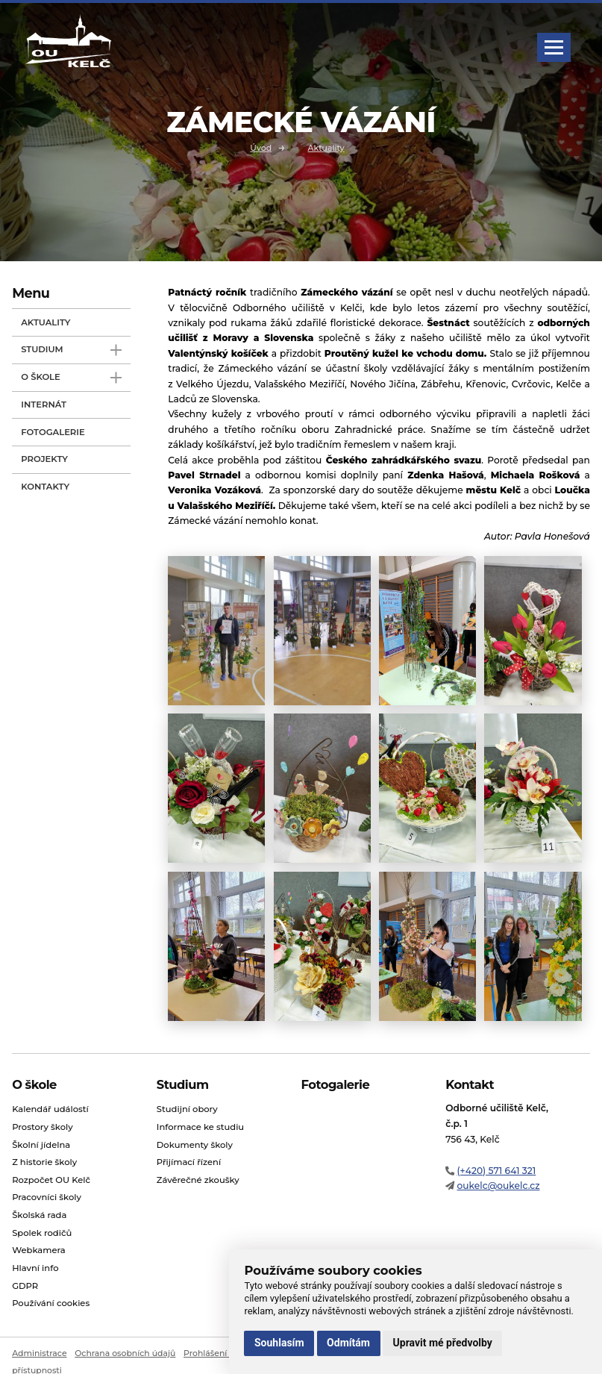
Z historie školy (44, 1162)
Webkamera (39, 1250)
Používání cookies (51, 1303)
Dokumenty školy (195, 1145)
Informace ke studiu (201, 1127)
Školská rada (39, 1215)
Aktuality (325, 147)
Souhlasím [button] (279, 1343)
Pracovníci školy (46, 1198)
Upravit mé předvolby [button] (442, 1343)
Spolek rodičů (42, 1233)
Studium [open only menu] (71, 350)
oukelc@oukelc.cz (498, 1185)
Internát (43, 404)
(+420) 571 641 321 (496, 1170)
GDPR (25, 1286)
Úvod (261, 147)
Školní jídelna (41, 1145)
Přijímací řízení (189, 1162)
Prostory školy (42, 1127)
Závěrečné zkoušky (198, 1180)
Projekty (44, 459)
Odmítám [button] (348, 1343)
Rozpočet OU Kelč (51, 1180)
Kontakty (45, 486)
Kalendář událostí (50, 1109)
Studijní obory (187, 1109)
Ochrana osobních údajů (125, 1353)
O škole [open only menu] (71, 378)
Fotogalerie (53, 432)
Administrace (39, 1353)
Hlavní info (35, 1268)
